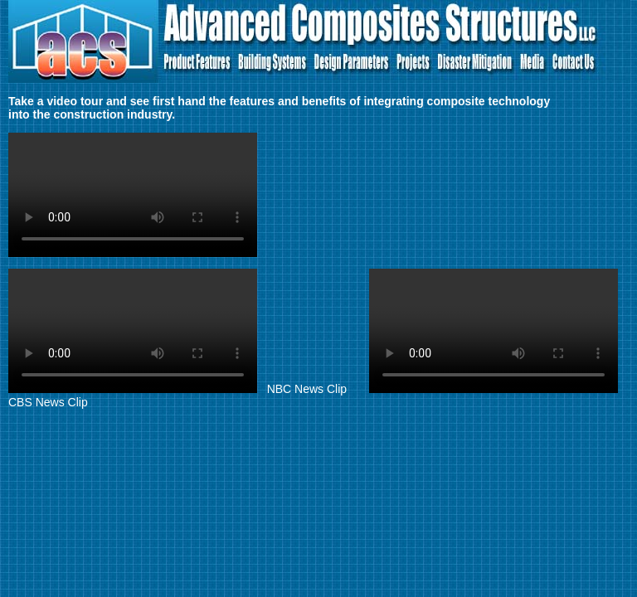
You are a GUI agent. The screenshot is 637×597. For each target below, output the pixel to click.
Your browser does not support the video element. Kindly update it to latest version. (132, 195)
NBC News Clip (179, 389)
